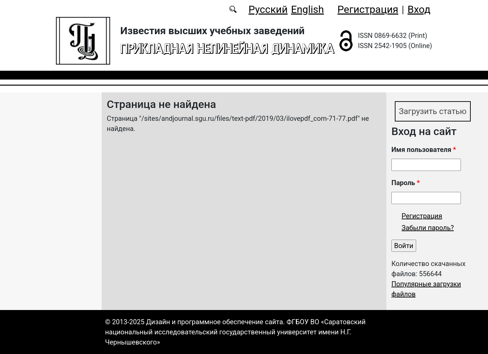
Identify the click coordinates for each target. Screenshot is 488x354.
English (307, 9)
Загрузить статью (433, 111)
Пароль (405, 183)
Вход (419, 9)
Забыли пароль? (428, 228)
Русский (267, 9)
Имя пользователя (423, 150)
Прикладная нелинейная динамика (227, 48)
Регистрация (368, 9)
